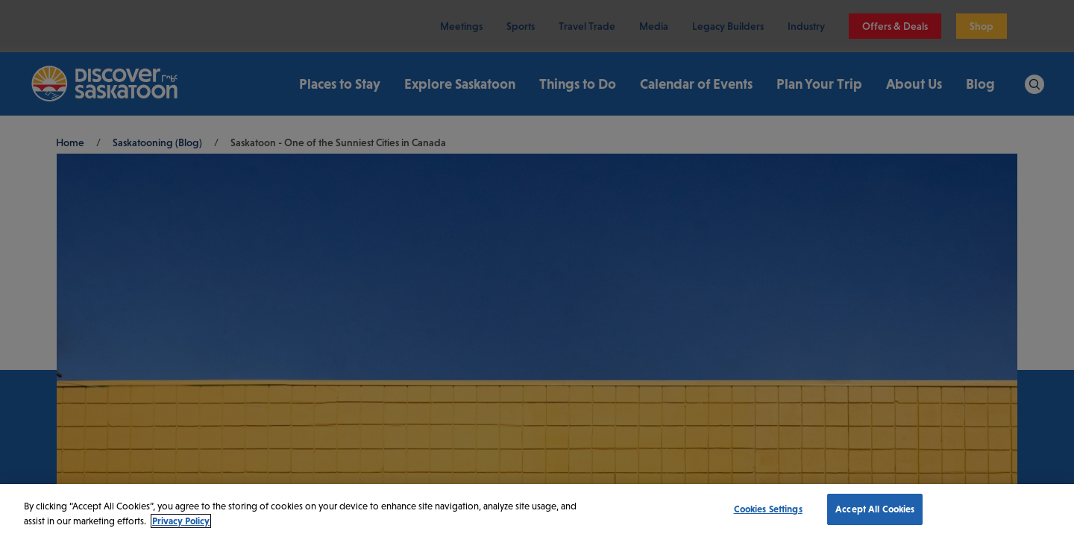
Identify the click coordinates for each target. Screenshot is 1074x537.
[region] (537, 510)
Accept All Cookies (874, 509)
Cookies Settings (768, 509)
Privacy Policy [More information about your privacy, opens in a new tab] (181, 521)
